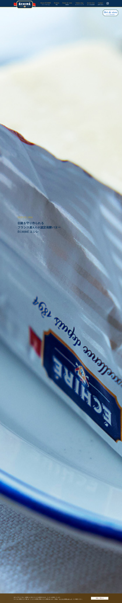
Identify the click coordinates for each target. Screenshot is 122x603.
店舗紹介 (67, 3)
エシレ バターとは (45, 3)
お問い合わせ (100, 3)
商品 (56, 3)
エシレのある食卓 (91, 3)
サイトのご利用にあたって (65, 599)
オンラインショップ (79, 3)
